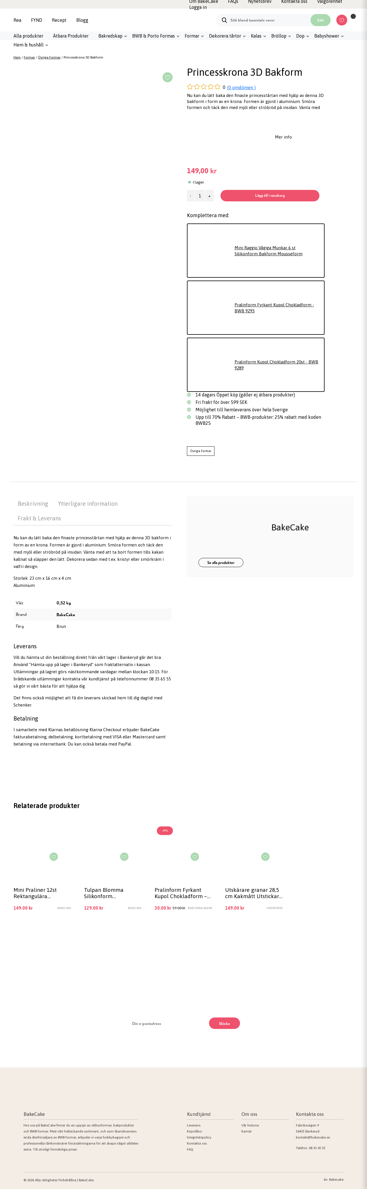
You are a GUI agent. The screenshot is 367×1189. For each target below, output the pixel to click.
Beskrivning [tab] (33, 503)
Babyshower (326, 35)
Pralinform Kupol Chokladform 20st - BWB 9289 (276, 364)
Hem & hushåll (28, 44)
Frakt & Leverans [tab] (39, 518)
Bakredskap (110, 35)
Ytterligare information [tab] (88, 503)
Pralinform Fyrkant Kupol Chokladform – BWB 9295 (181, 893)
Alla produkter (28, 35)
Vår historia (250, 1125)
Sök (320, 20)
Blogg (82, 20)
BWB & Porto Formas (153, 35)
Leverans (193, 1125)
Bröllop (278, 35)
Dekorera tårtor (225, 35)
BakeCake (65, 615)
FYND (36, 20)
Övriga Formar (49, 57)
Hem (17, 57)
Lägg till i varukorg (270, 195)
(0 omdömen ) (241, 87)
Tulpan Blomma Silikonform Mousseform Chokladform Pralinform (104, 893)
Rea (17, 20)
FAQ (190, 1149)
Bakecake (336, 1180)
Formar (192, 35)
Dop (300, 35)
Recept (59, 20)
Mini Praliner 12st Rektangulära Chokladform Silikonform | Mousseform (35, 893)
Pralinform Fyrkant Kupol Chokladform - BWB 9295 (274, 307)
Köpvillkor (194, 1131)
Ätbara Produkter (71, 35)
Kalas (256, 35)
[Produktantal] (200, 195)
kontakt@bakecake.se (313, 1137)
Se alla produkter (221, 562)
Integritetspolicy (199, 1137)
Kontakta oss (197, 1143)
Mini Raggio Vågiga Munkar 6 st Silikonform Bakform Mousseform (268, 250)
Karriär (246, 1131)
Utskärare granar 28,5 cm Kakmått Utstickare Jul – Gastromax (253, 893)
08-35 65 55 (317, 1148)
